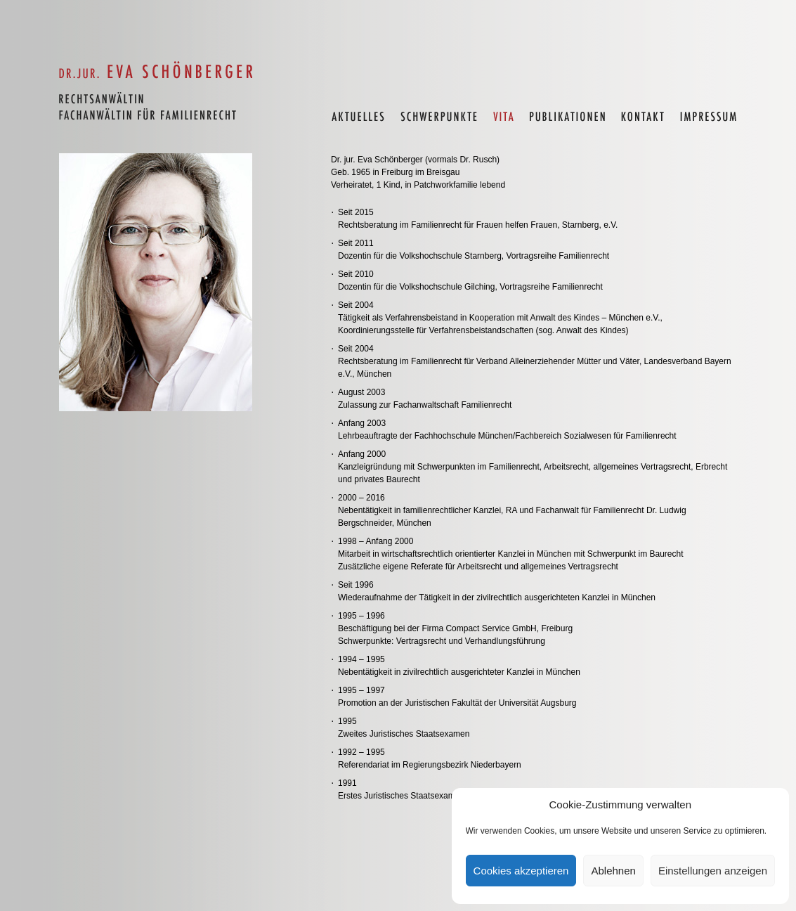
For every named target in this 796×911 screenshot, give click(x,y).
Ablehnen (613, 871)
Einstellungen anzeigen (712, 871)
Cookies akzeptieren (521, 871)
